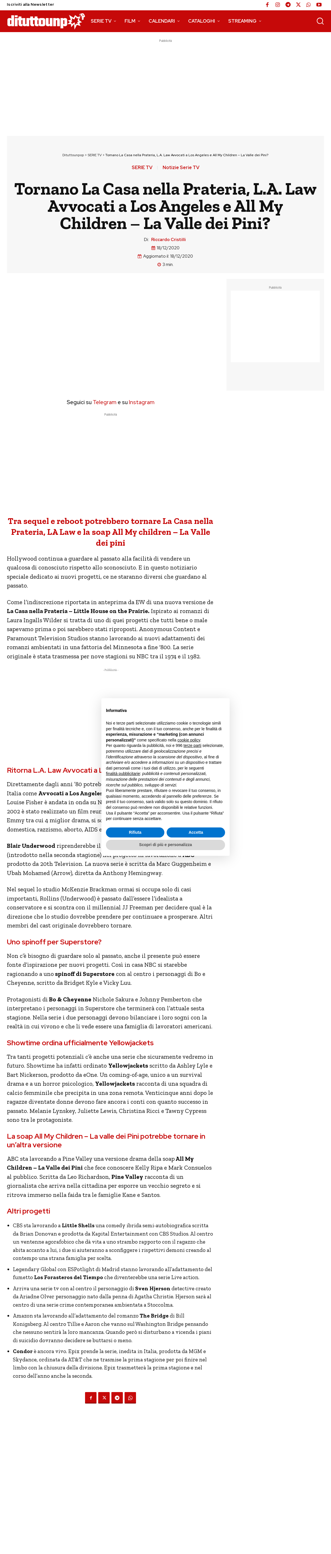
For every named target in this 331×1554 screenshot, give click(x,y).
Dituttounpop (73, 155)
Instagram (142, 402)
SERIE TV (95, 155)
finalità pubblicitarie (123, 773)
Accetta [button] (196, 832)
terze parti (192, 745)
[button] (320, 21)
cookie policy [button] (189, 740)
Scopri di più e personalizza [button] (165, 844)
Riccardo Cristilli (168, 239)
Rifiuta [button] (135, 832)
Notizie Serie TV (181, 167)
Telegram (104, 402)
